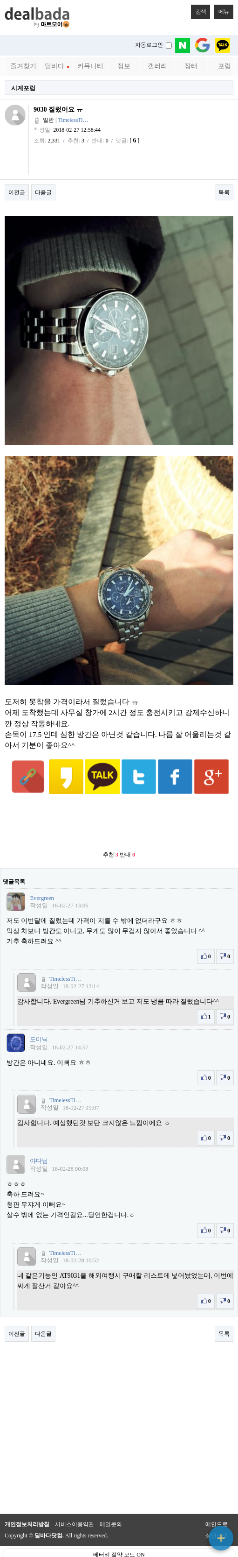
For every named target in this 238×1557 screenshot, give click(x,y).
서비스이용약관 (74, 1501)
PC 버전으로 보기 (119, 1547)
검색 (198, 10)
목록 (224, 192)
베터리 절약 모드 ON (118, 1532)
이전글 (16, 192)
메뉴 (221, 10)
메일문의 (111, 1501)
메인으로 (216, 1501)
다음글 (43, 192)
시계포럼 (23, 88)
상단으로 (216, 1512)
